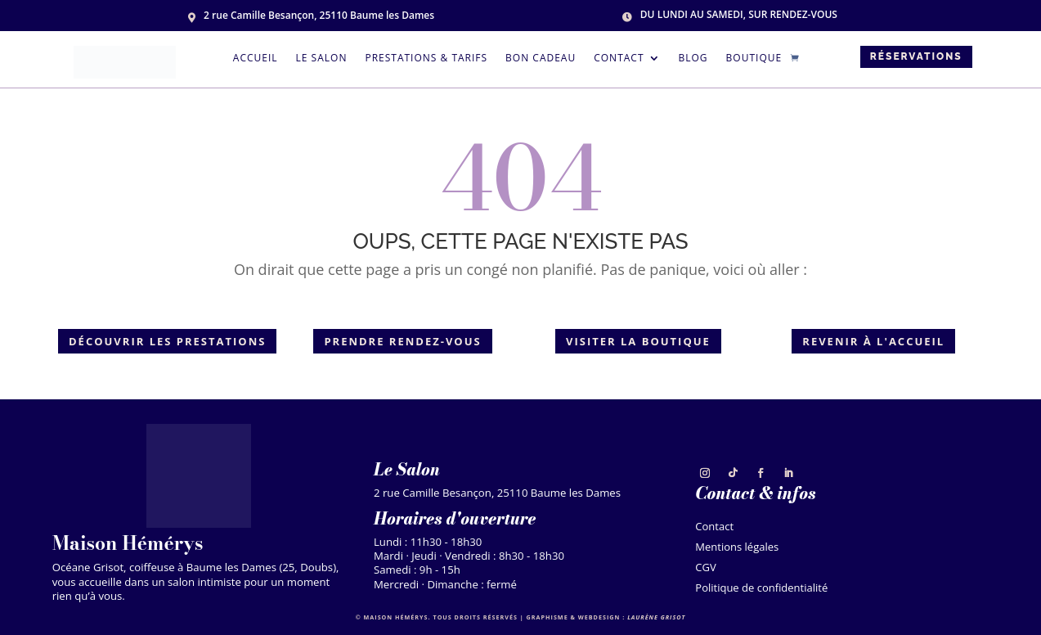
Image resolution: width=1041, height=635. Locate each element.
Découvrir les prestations (167, 341)
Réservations (916, 56)
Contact (619, 58)
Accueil (255, 58)
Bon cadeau (540, 58)
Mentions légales (737, 548)
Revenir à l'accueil (873, 341)
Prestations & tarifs (426, 58)
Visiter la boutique (638, 341)
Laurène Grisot (656, 617)
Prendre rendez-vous (402, 341)
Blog (693, 58)
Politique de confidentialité (761, 589)
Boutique (754, 58)
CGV (705, 569)
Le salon (322, 58)
